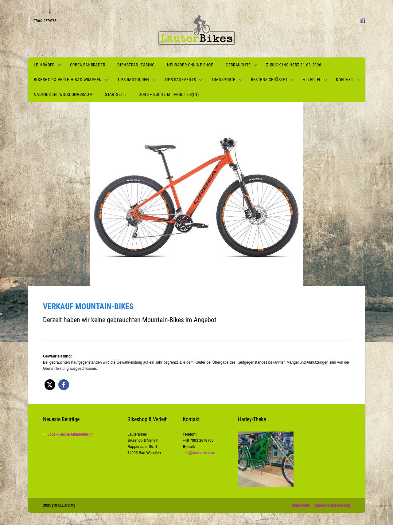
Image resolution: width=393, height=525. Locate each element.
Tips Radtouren (133, 79)
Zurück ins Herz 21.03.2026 (293, 64)
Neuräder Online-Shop (190, 64)
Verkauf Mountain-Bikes (88, 306)
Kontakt (344, 79)
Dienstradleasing (136, 64)
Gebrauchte (238, 64)
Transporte (223, 79)
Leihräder (44, 64)
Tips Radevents (180, 79)
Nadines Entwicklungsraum (63, 94)
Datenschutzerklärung (332, 505)
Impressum (301, 505)
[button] (50, 384)
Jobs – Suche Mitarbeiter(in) (169, 94)
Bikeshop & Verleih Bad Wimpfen (68, 79)
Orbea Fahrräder (87, 64)
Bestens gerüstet (269, 79)
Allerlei (311, 79)
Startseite (115, 94)
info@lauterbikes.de (199, 453)
